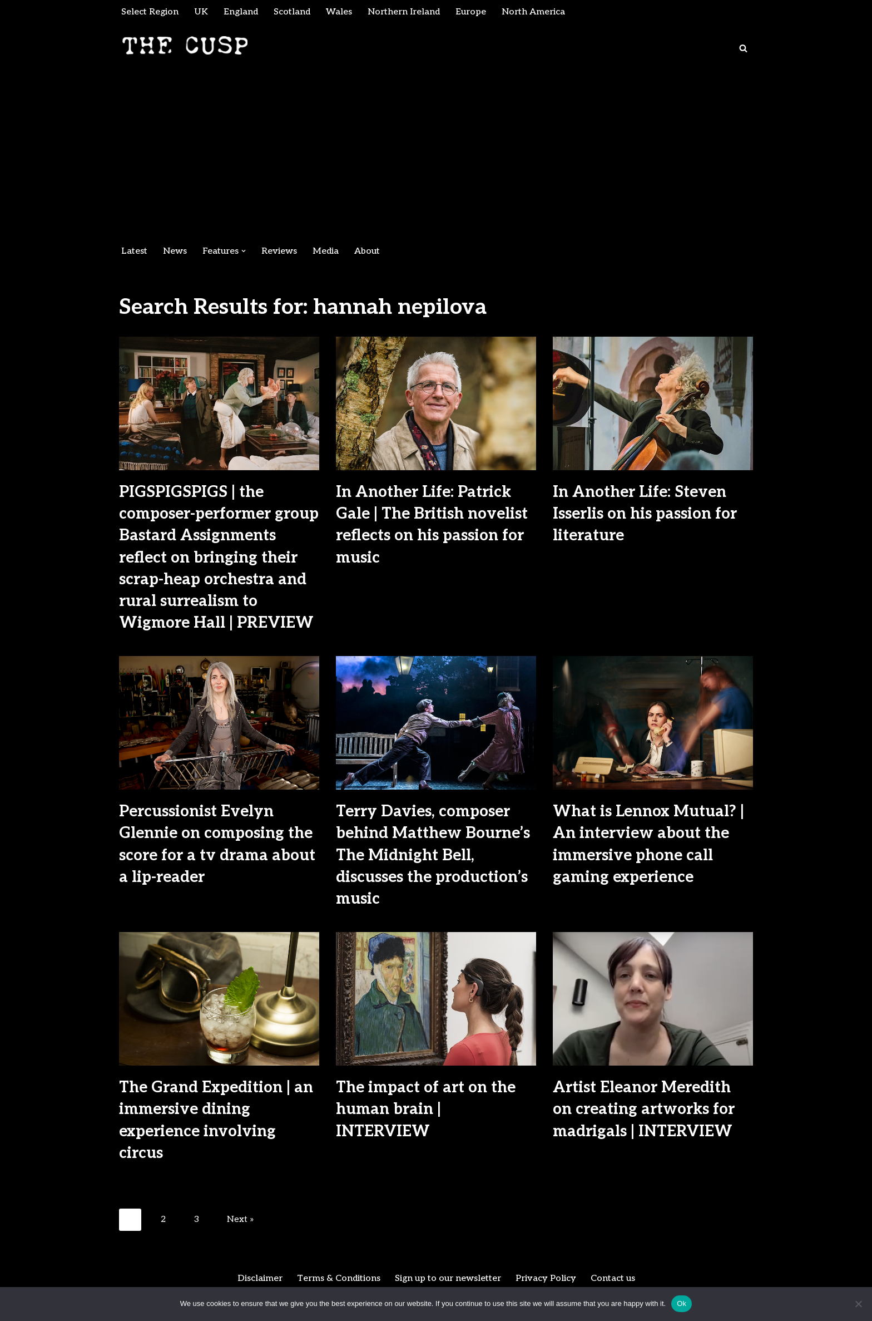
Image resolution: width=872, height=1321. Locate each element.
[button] (243, 251)
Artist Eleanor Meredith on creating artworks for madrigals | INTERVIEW (644, 1109)
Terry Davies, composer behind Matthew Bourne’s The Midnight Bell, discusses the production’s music (433, 855)
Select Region (150, 12)
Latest (134, 251)
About (367, 251)
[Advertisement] (436, 156)
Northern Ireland (404, 12)
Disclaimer (260, 1278)
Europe (470, 12)
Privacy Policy (546, 1278)
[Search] (743, 48)
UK (201, 12)
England (241, 12)
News (175, 251)
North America (533, 12)
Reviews (279, 251)
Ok (681, 1303)
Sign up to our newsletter (448, 1278)
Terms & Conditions (338, 1278)
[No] (858, 1303)
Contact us (613, 1278)
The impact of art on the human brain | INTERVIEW (426, 1109)
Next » (240, 1219)
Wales (339, 12)
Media (326, 251)
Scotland (292, 12)
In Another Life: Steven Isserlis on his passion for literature (645, 514)
